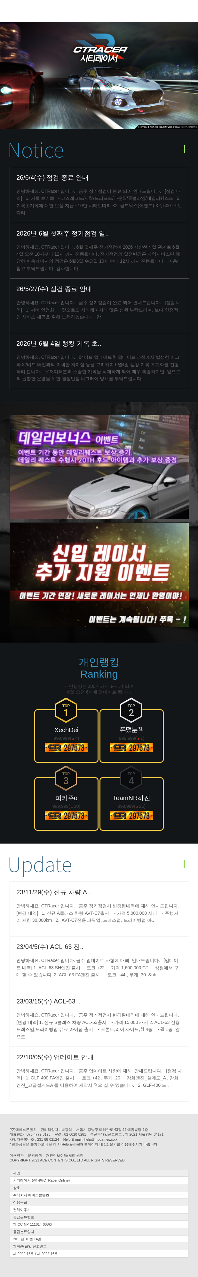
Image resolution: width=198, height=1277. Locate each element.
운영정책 (35, 1155)
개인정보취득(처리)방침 (64, 1155)
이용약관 (17, 1155)
